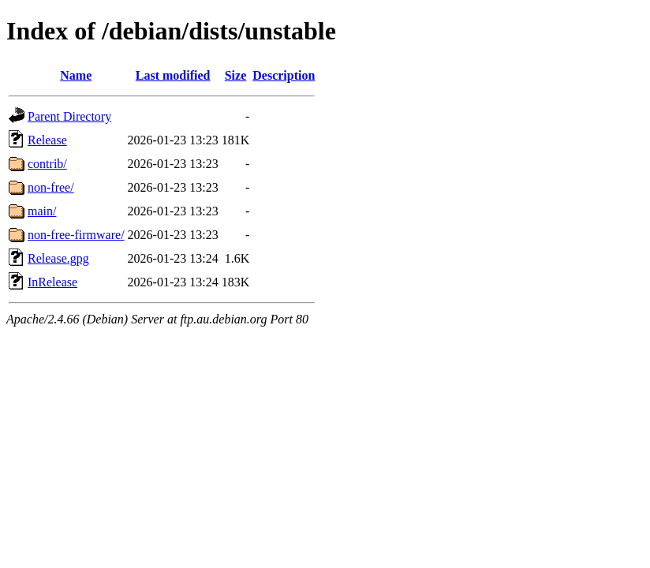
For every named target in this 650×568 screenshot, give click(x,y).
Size (236, 75)
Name (76, 75)
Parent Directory (69, 116)
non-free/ (51, 187)
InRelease (52, 282)
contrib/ (47, 163)
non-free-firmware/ (76, 234)
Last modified (173, 75)
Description (283, 75)
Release (47, 140)
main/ (42, 211)
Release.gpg (58, 258)
